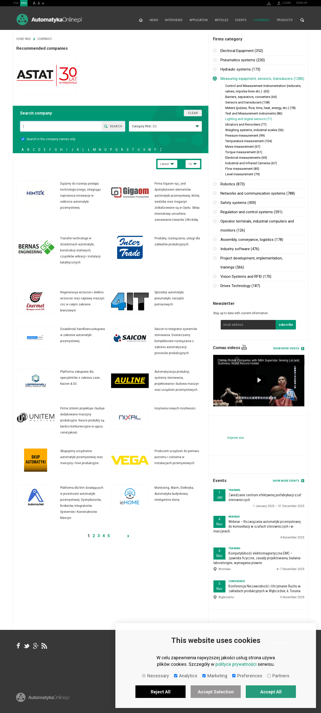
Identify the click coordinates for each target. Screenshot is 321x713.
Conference (236, 581)
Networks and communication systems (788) (257, 193)
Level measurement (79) (242, 174)
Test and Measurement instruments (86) (253, 113)
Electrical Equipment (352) (241, 50)
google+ (35, 645)
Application (198, 20)
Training (234, 490)
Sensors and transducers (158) (247, 102)
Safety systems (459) (238, 202)
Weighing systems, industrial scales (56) (254, 130)
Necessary (155, 675)
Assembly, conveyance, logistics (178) (251, 239)
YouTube (244, 347)
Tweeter (27, 645)
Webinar (234, 516)
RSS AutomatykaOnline (44, 645)
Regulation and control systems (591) (251, 212)
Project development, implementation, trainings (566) (251, 262)
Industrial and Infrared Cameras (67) (251, 163)
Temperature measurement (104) (248, 141)
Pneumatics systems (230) (242, 60)
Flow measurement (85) (242, 169)
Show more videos (286, 348)
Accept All (271, 691)
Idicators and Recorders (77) (246, 124)
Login (286, 3)
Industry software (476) (239, 249)
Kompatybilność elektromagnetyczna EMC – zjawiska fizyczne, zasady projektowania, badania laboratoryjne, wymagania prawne (256, 558)
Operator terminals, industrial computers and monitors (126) (257, 226)
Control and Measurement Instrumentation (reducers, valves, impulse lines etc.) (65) (263, 88)
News (154, 20)
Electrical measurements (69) (246, 157)
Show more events (286, 480)
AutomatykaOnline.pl (49, 19)
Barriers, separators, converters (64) (251, 97)
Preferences (247, 675)
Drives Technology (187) (240, 286)
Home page (140, 20)
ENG (24, 3)
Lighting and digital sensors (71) (248, 119)
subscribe (286, 324)
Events (240, 20)
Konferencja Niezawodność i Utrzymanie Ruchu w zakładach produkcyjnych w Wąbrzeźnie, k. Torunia (264, 588)
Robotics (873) (232, 184)
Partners (278, 675)
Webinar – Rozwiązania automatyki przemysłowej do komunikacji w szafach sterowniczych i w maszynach (257, 526)
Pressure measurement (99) (245, 135)
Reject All (161, 691)
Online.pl (42, 697)
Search (302, 20)
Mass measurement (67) (242, 146)
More (63, 196)
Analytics (185, 675)
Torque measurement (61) (243, 152)
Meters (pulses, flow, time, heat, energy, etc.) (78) (260, 108)
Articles (221, 20)
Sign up (301, 3)
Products (284, 20)
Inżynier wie (235, 438)
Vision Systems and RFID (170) (245, 276)
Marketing (214, 675)
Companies (261, 20)
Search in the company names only (48, 139)
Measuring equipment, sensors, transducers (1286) (262, 78)
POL (16, 3)
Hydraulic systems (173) (240, 69)
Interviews (173, 20)
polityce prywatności (236, 664)
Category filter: (144, 126)
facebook (18, 645)
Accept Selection (216, 691)
